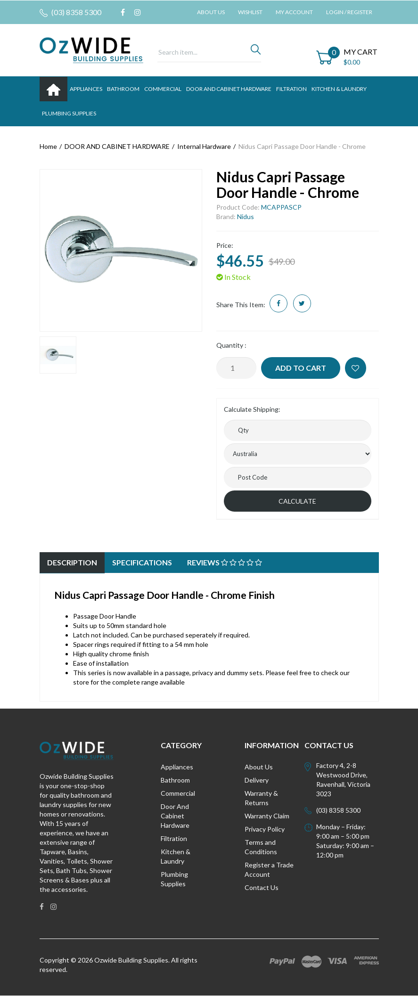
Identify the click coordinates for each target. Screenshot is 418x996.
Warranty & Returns (261, 798)
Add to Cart (300, 367)
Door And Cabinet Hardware (175, 815)
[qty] (297, 430)
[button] (355, 368)
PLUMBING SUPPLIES (69, 113)
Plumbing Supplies (174, 879)
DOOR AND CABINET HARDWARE (228, 88)
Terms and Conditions (261, 847)
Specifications (142, 562)
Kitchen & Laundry (175, 856)
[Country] (297, 454)
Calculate (297, 501)
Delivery (257, 780)
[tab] (72, 562)
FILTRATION (291, 88)
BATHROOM (123, 88)
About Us (211, 12)
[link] (123, 12)
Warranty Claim (267, 816)
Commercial (162, 88)
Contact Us (262, 887)
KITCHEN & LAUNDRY (339, 88)
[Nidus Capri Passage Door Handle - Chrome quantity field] (236, 368)
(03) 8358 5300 (70, 12)
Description (72, 562)
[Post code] (297, 477)
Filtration (174, 838)
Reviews (224, 562)
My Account (294, 12)
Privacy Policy (265, 829)
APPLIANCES (86, 88)
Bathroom (175, 780)
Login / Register (349, 12)
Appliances (177, 767)
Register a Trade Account (269, 869)
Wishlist (250, 12)
